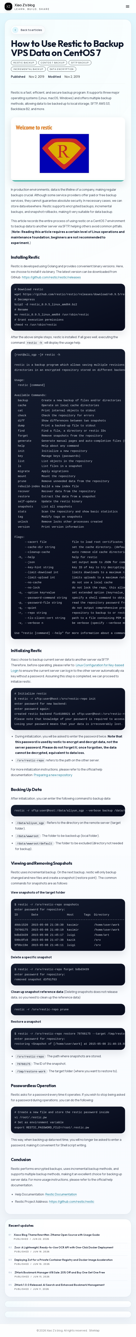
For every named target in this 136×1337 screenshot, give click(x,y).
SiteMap (94, 1330)
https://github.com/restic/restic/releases (51, 277)
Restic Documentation (61, 1194)
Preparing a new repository (53, 775)
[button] (127, 6)
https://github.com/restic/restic (71, 1201)
